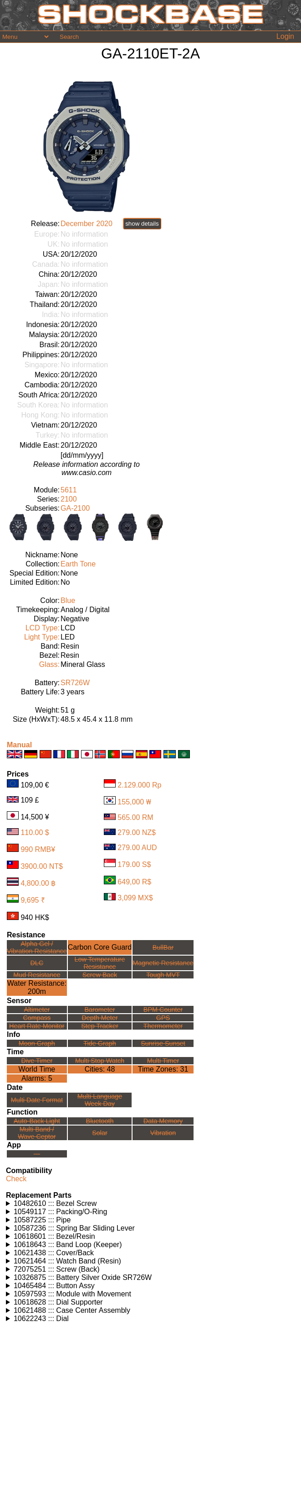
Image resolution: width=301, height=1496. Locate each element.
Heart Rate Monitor (37, 1026)
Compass (37, 1017)
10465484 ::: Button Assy (54, 1286)
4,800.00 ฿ (38, 883)
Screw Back (99, 974)
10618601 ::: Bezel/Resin (54, 1236)
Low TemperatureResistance (100, 963)
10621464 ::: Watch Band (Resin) (67, 1261)
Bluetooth (100, 1121)
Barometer (99, 1009)
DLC (36, 963)
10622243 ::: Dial (41, 1318)
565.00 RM (135, 817)
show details (141, 223)
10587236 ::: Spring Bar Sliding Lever (74, 1228)
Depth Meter (99, 1017)
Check (16, 1179)
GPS (163, 1017)
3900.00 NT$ (41, 866)
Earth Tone (78, 564)
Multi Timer (163, 1060)
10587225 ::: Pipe (42, 1220)
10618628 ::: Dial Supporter (58, 1302)
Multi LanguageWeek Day (99, 1100)
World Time (37, 1069)
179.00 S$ (134, 864)
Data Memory (163, 1121)
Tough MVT (163, 974)
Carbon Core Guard (100, 947)
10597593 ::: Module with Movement (72, 1294)
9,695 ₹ (32, 900)
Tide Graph (99, 1043)
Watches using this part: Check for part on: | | (151, 1204)
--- (37, 1154)
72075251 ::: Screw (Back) (57, 1269)
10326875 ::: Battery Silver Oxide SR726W (83, 1277)
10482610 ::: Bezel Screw (55, 1203)
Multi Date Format (37, 1100)
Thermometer (163, 1026)
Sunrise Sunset (163, 1043)
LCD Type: (43, 628)
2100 (69, 499)
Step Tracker (99, 1026)
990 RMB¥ (37, 849)
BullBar (163, 947)
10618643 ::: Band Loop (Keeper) (68, 1244)
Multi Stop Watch (99, 1060)
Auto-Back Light (37, 1121)
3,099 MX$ (135, 898)
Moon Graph (37, 1043)
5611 (69, 490)
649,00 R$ (134, 882)
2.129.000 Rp (139, 785)
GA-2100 (75, 508)
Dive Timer (36, 1060)
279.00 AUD (137, 847)
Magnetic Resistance (163, 963)
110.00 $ (34, 832)
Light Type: (42, 637)
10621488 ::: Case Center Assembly (72, 1310)
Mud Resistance (36, 974)
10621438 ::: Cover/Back (54, 1253)
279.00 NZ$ (136, 832)
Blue (68, 600)
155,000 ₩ (134, 802)
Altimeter (37, 1009)
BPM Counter (163, 1009)
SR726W (75, 683)
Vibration (163, 1133)
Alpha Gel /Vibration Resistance (37, 947)
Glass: (49, 664)
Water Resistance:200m (36, 987)
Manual (19, 745)
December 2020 (86, 223)
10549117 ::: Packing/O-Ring (60, 1212)
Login (285, 36)
